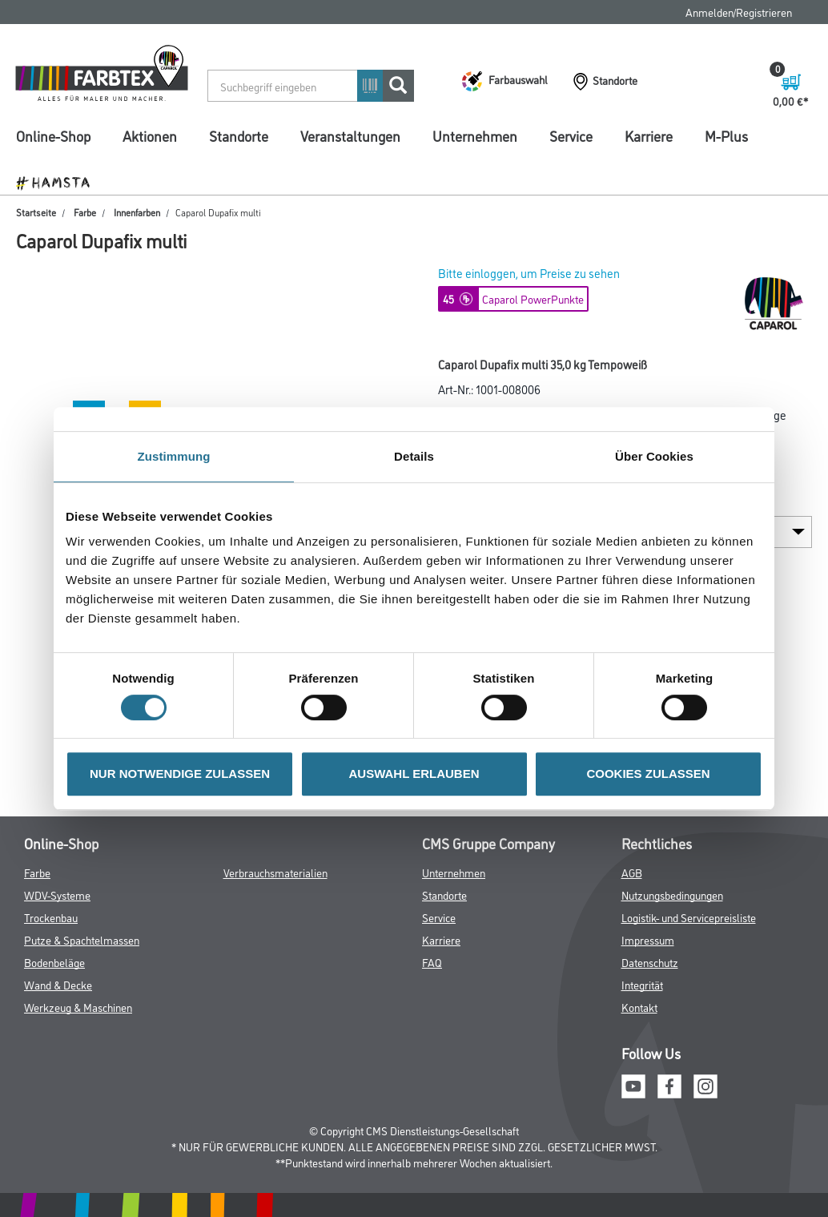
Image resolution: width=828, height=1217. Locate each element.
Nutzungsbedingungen (672, 894)
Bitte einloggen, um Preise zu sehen (529, 272)
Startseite (36, 212)
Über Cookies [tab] (654, 456)
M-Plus (726, 135)
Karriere (649, 135)
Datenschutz (649, 961)
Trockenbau (51, 917)
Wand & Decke (58, 984)
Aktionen (150, 135)
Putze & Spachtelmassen (81, 939)
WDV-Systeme (57, 894)
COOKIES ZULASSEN (647, 773)
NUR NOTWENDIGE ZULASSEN (180, 773)
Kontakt (639, 1006)
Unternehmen (474, 135)
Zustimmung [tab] (174, 456)
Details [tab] (414, 456)
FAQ (432, 961)
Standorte (238, 135)
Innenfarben (137, 212)
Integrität (642, 984)
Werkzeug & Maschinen (78, 1006)
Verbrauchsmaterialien (275, 872)
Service (571, 135)
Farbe (85, 212)
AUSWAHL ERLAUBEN (413, 773)
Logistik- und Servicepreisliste (688, 917)
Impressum (647, 939)
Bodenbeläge (54, 961)
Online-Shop (53, 135)
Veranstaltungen (350, 135)
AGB (631, 872)
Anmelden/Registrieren (738, 11)
